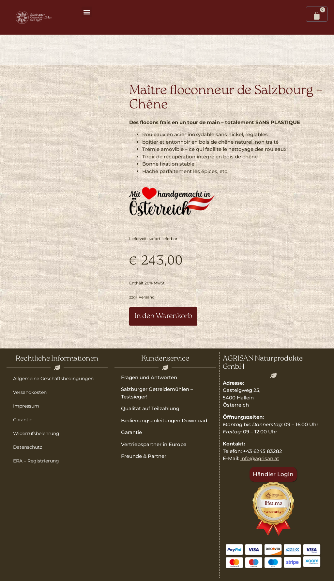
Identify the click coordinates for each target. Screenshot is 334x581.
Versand (147, 297)
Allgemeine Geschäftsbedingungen (53, 378)
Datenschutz (27, 447)
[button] (87, 12)
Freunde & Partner (143, 456)
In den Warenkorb (163, 316)
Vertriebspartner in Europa (154, 444)
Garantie (22, 420)
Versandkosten (30, 392)
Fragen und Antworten (149, 377)
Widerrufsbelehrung (36, 433)
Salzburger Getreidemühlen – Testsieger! (157, 393)
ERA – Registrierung (36, 461)
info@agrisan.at (259, 458)
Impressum (26, 406)
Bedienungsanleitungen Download (164, 420)
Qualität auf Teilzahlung (150, 408)
